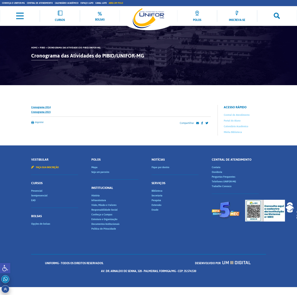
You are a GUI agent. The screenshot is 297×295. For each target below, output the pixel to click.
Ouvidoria (217, 172)
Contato (216, 167)
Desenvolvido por (223, 263)
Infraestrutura (98, 200)
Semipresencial (39, 195)
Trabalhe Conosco (221, 186)
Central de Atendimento (40, 3)
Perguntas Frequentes (223, 176)
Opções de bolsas (40, 223)
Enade (155, 209)
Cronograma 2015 (41, 112)
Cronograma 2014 (41, 107)
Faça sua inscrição (45, 167)
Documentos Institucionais (105, 224)
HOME (34, 47)
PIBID (42, 47)
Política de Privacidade (103, 228)
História (95, 195)
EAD (33, 200)
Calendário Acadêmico (67, 3)
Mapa (94, 167)
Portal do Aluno (232, 120)
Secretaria (157, 195)
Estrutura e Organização (104, 219)
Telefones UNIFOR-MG (224, 181)
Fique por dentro (160, 167)
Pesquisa (156, 200)
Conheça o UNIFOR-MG (13, 3)
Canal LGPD (101, 3)
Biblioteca (157, 190)
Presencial (36, 190)
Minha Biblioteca (233, 132)
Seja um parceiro (100, 172)
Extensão (156, 205)
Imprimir (37, 122)
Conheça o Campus (101, 214)
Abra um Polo (116, 3)
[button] (5, 268)
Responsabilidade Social (104, 209)
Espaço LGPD (87, 3)
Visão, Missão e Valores (103, 205)
